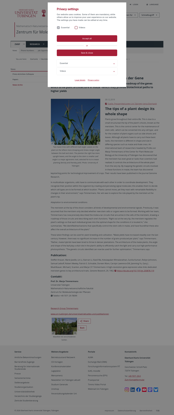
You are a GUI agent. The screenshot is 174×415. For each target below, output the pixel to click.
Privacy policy (93, 80)
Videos (82, 27)
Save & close (87, 53)
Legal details (80, 80)
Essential (65, 27)
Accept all (87, 38)
